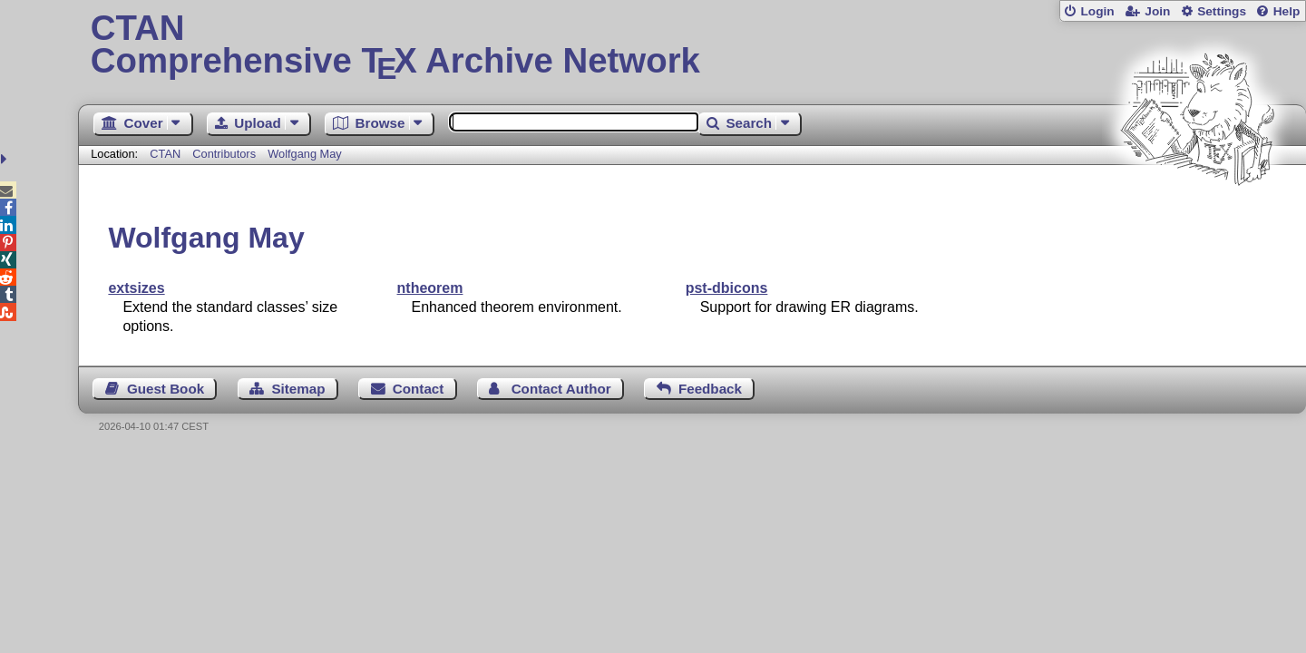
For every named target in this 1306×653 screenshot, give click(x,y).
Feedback (710, 388)
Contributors (224, 154)
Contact (418, 388)
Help (1287, 11)
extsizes (136, 288)
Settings (1221, 11)
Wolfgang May (305, 154)
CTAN (165, 154)
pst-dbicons (727, 288)
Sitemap (298, 388)
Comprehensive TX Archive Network (692, 45)
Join (1157, 11)
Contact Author (561, 388)
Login (1097, 11)
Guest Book (165, 388)
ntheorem (430, 288)
